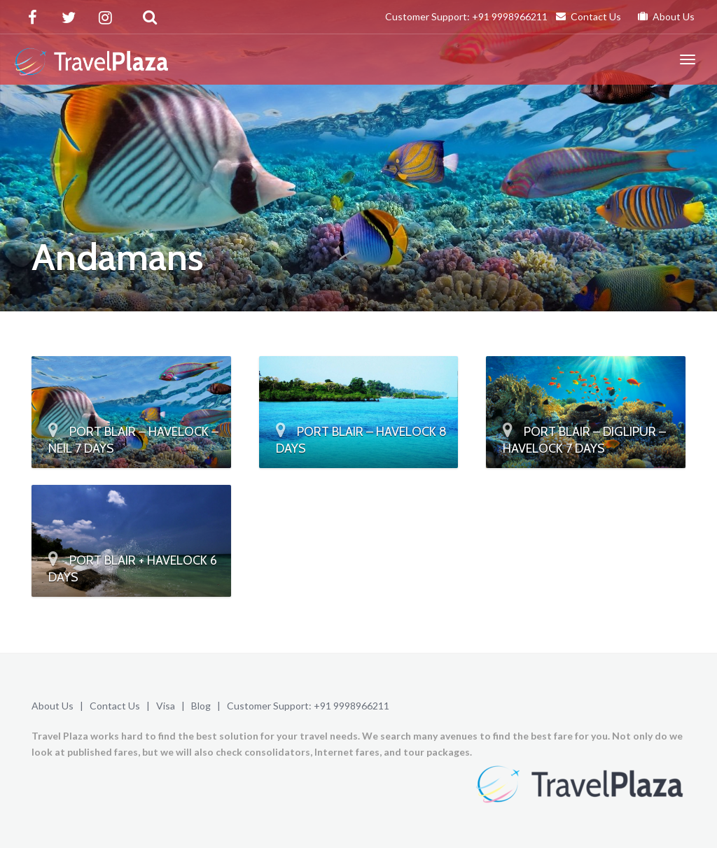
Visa (165, 706)
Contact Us (588, 16)
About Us (666, 16)
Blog (201, 706)
